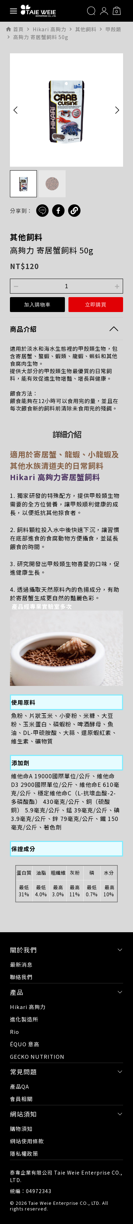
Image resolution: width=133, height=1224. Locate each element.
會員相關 (21, 1098)
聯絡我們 (21, 977)
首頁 (18, 29)
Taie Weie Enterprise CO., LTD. (64, 1202)
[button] (15, 110)
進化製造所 (24, 1019)
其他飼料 (26, 237)
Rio (14, 1031)
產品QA (19, 1086)
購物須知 (21, 1128)
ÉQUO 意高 (24, 1044)
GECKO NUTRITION (37, 1056)
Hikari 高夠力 (28, 1006)
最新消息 (21, 964)
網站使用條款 (27, 1141)
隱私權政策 (24, 1153)
